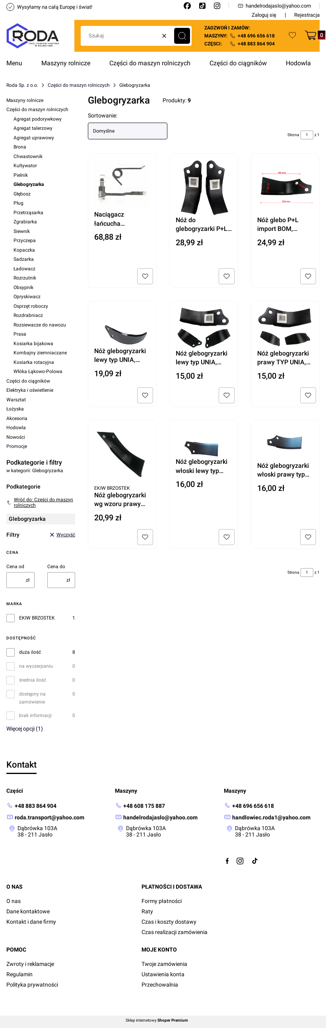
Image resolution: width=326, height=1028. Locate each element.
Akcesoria (16, 418)
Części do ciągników (28, 381)
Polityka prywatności (32, 984)
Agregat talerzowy (33, 128)
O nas (13, 901)
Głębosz (22, 194)
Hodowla (16, 427)
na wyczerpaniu (36, 666)
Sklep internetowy (157, 1020)
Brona (20, 147)
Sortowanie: (102, 115)
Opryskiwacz (27, 296)
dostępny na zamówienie (32, 698)
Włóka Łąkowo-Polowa (38, 371)
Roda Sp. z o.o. (22, 85)
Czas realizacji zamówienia (175, 932)
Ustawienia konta (163, 974)
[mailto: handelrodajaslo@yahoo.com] (156, 817)
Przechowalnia (160, 984)
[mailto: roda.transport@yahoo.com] (45, 817)
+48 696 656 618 (256, 36)
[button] (182, 36)
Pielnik (21, 175)
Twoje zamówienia (164, 964)
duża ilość (30, 652)
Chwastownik (28, 156)
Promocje (16, 446)
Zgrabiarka (25, 222)
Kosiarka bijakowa (33, 343)
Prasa (20, 334)
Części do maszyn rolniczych (79, 85)
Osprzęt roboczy (31, 306)
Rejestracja (307, 15)
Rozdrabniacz (28, 315)
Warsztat (16, 400)
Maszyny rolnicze (24, 100)
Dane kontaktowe (28, 911)
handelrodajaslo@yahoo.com (274, 5)
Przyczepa (25, 240)
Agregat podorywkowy (38, 119)
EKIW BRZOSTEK (37, 618)
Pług (18, 203)
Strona (293, 135)
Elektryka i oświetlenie (29, 390)
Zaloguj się (264, 15)
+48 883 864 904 (256, 44)
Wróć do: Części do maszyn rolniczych (39, 502)
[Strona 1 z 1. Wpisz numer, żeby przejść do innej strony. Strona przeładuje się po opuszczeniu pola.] (307, 135)
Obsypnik (23, 287)
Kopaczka (24, 250)
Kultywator (25, 165)
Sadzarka (24, 259)
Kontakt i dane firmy (31, 922)
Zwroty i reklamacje (30, 964)
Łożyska (15, 409)
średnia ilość (32, 680)
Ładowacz (24, 269)
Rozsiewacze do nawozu (40, 325)
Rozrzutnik (25, 278)
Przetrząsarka (28, 212)
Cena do (56, 566)
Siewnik (22, 231)
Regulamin (19, 974)
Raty (147, 911)
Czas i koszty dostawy (169, 922)
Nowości (15, 437)
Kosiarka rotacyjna (34, 362)
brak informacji (35, 715)
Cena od (15, 566)
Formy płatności (162, 901)
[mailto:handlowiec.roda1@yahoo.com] (267, 817)
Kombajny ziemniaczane (40, 353)
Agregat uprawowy (34, 138)
